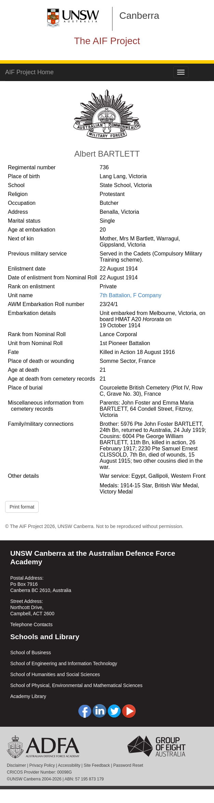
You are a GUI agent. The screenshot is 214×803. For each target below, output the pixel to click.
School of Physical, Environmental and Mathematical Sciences (76, 685)
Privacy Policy (42, 765)
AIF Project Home (29, 72)
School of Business (30, 652)
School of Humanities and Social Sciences (55, 674)
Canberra (139, 15)
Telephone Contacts (31, 624)
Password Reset (128, 765)
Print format (22, 507)
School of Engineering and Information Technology (63, 663)
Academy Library (28, 696)
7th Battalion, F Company (131, 295)
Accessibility (69, 765)
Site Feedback (97, 765)
